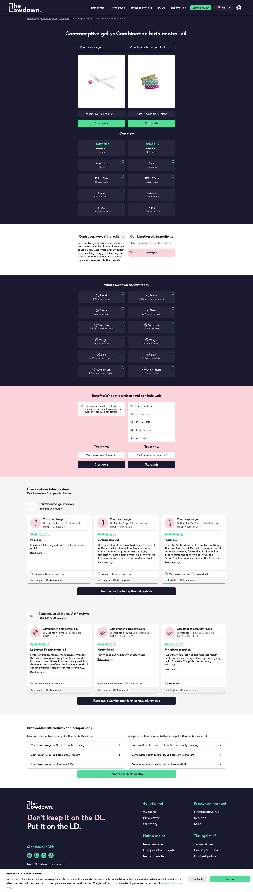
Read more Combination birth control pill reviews (126, 701)
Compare (64, 18)
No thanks (198, 879)
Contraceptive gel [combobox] (90, 47)
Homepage (33, 18)
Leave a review (200, 7)
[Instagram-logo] (36, 855)
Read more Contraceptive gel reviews (126, 591)
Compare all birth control (126, 774)
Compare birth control (160, 850)
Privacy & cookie (206, 850)
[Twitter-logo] (43, 855)
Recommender (154, 856)
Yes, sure (230, 879)
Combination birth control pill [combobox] (147, 47)
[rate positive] (32, 580)
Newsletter (151, 818)
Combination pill (206, 812)
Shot (197, 824)
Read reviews (153, 844)
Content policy (205, 856)
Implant (200, 818)
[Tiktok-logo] (51, 855)
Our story (150, 824)
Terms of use (203, 844)
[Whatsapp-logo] (29, 855)
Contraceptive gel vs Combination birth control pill (98, 18)
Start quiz (101, 123)
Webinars (150, 812)
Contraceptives (49, 18)
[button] (101, 236)
